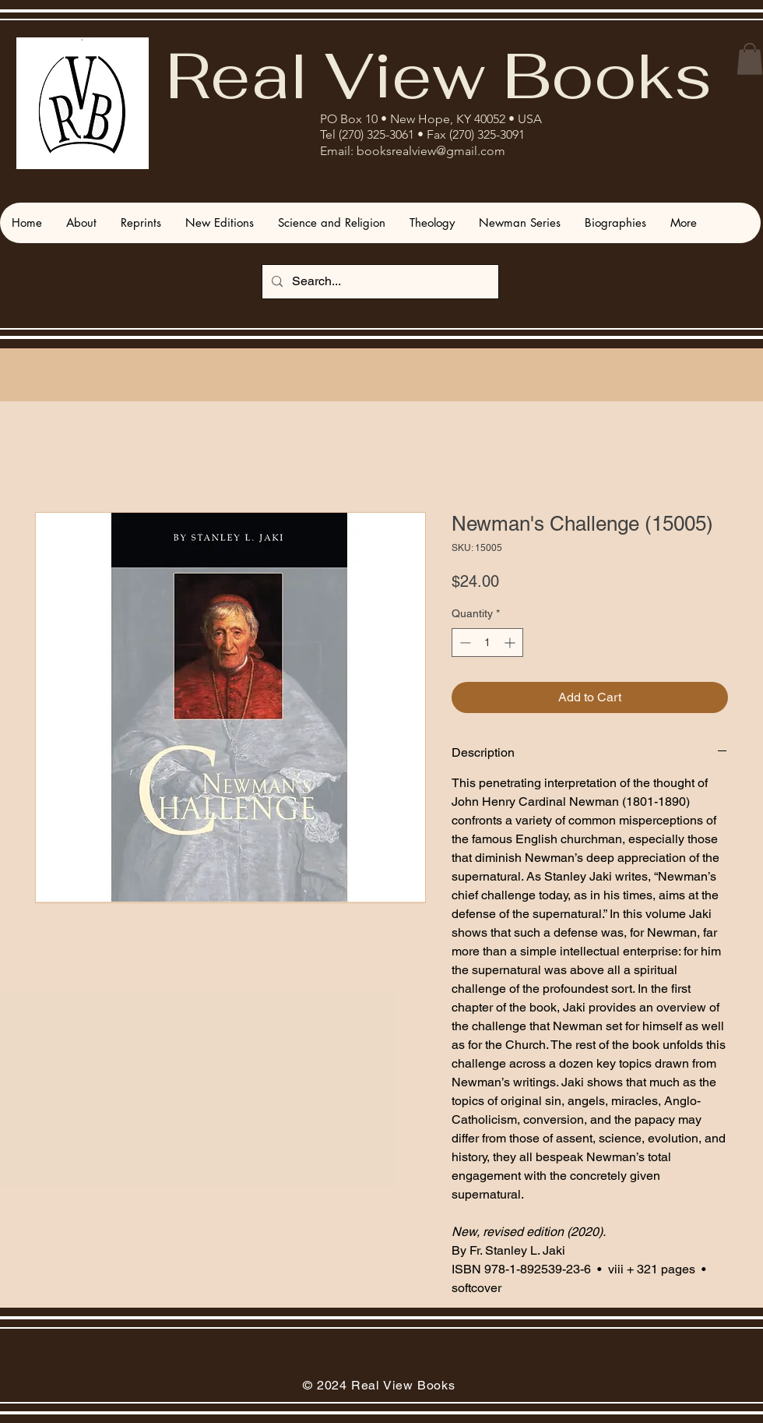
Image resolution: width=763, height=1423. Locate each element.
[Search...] (379, 281)
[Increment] (511, 642)
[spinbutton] (487, 642)
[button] (750, 59)
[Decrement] (463, 642)
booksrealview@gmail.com (431, 150)
